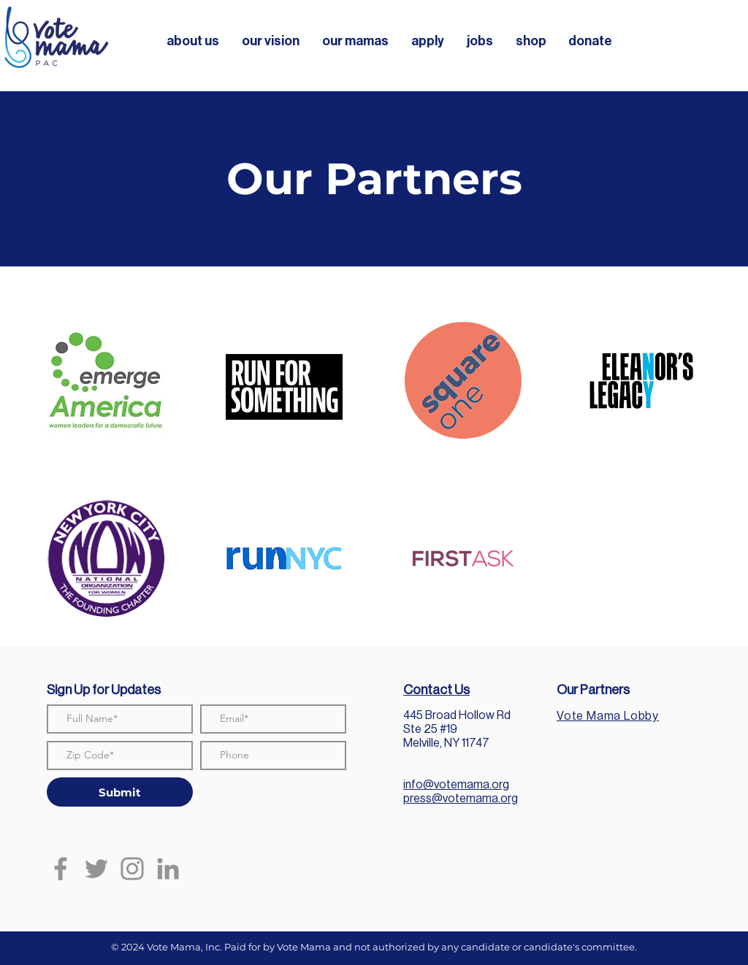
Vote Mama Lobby (608, 716)
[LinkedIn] (168, 868)
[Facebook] (60, 868)
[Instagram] (132, 868)
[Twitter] (96, 868)
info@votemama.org (456, 784)
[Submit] (120, 792)
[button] (192, 40)
